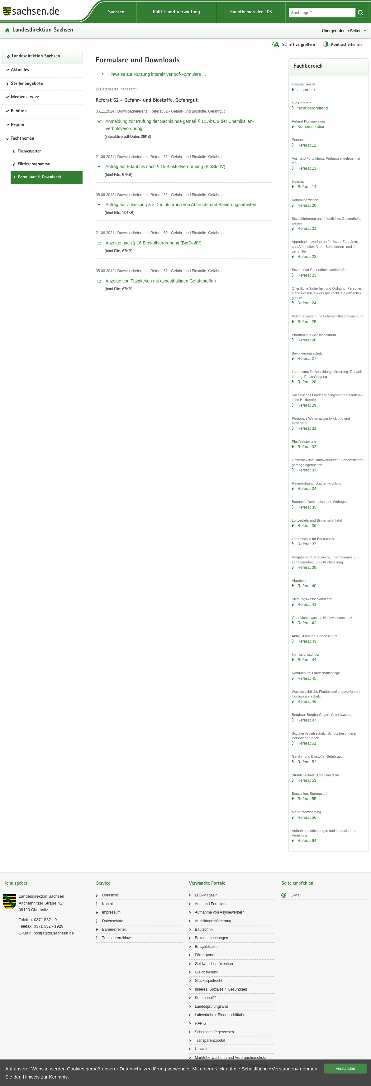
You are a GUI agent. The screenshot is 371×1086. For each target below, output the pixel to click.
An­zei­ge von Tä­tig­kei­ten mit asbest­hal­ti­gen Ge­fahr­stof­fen (160, 280)
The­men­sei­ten (29, 151)
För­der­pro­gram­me (34, 164)
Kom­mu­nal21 (206, 998)
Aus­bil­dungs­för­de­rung (213, 921)
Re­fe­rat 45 (306, 678)
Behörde (19, 111)
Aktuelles (20, 70)
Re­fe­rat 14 (306, 186)
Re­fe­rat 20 (306, 205)
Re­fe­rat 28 (306, 381)
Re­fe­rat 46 (306, 701)
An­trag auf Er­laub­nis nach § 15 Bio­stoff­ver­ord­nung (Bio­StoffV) (165, 166)
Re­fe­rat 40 (306, 585)
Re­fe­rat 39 (306, 567)
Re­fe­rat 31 (306, 428)
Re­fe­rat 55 (306, 798)
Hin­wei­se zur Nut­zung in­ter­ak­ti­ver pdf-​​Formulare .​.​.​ (156, 74)
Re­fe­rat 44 (306, 659)
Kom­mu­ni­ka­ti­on (311, 126)
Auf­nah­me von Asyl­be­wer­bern (220, 912)
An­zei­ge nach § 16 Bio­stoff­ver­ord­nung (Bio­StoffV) (153, 242)
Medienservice (25, 97)
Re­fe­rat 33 (306, 470)
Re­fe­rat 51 (306, 743)
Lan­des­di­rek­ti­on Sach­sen (42, 30)
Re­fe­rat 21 (306, 228)
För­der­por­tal (205, 955)
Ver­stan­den (345, 1068)
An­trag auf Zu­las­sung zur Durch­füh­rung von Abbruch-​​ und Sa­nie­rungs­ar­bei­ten (180, 204)
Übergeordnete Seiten (341, 30)
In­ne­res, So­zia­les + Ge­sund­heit (221, 989)
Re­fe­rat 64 (306, 840)
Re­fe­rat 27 (306, 358)
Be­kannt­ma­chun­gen (211, 938)
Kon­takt (108, 904)
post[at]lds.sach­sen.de (54, 933)
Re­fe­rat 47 (306, 720)
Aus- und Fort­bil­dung (212, 904)
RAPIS (200, 1023)
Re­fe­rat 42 (306, 622)
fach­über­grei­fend (312, 108)
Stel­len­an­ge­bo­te (27, 84)
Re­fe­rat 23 (306, 275)
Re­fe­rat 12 (306, 145)
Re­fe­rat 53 (306, 780)
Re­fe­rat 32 (306, 446)
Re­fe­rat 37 (306, 544)
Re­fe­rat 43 (306, 641)
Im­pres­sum (111, 912)
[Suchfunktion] (323, 12)
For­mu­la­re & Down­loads (39, 177)
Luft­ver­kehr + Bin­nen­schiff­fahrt (220, 1015)
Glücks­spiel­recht (208, 980)
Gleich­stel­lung (206, 972)
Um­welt (201, 1049)
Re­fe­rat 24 (306, 303)
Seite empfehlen (297, 883)
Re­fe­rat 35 (306, 507)
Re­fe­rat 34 (306, 488)
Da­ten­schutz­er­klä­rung (143, 1068)
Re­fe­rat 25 (306, 321)
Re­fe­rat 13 (306, 168)
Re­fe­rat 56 (306, 817)
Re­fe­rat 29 (306, 405)
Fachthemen (22, 138)
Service (103, 883)
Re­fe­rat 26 (306, 340)
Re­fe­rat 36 (306, 525)
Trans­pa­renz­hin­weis (119, 938)
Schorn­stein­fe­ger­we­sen (214, 1032)
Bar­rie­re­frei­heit (114, 929)
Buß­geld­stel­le (206, 946)
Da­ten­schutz (112, 921)
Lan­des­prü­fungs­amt (211, 1006)
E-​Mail (296, 895)
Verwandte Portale (207, 883)
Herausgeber (15, 883)
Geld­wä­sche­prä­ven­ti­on (214, 964)
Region (17, 125)
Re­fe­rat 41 (306, 604)
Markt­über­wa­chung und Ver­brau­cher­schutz (230, 1057)
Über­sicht (110, 895)
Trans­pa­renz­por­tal (210, 1040)
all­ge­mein (306, 89)
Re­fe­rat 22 (306, 256)
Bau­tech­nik (204, 929)
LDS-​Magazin (206, 895)
